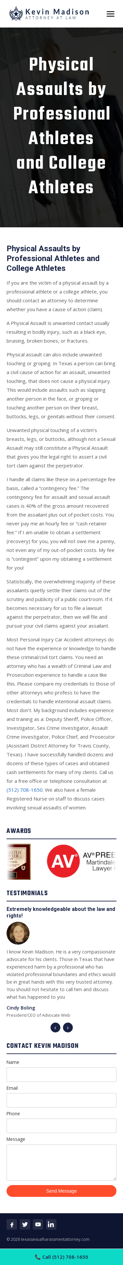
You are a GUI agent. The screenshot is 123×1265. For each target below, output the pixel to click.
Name (61, 1070)
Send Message (61, 1191)
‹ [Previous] (55, 1027)
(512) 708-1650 (25, 789)
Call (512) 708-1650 (61, 1257)
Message (61, 1158)
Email (61, 1096)
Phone (61, 1121)
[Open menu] (110, 14)
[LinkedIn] (51, 1224)
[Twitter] (25, 1224)
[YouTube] (38, 1224)
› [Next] (68, 1027)
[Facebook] (12, 1224)
